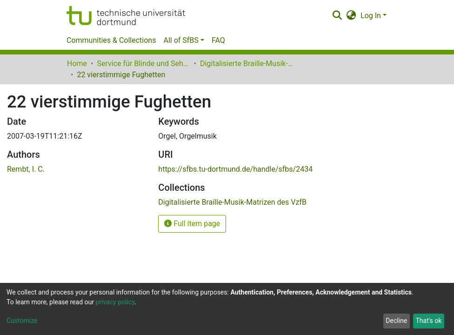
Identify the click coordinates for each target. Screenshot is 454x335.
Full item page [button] (192, 223)
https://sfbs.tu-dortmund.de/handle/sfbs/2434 (235, 169)
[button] (351, 15)
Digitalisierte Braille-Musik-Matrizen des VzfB (246, 63)
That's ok (428, 320)
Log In (371, 15)
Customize (22, 320)
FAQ (218, 40)
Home (77, 63)
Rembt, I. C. (26, 169)
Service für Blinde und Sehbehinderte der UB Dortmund (143, 63)
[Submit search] (337, 15)
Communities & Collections (111, 40)
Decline (396, 320)
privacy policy (114, 302)
